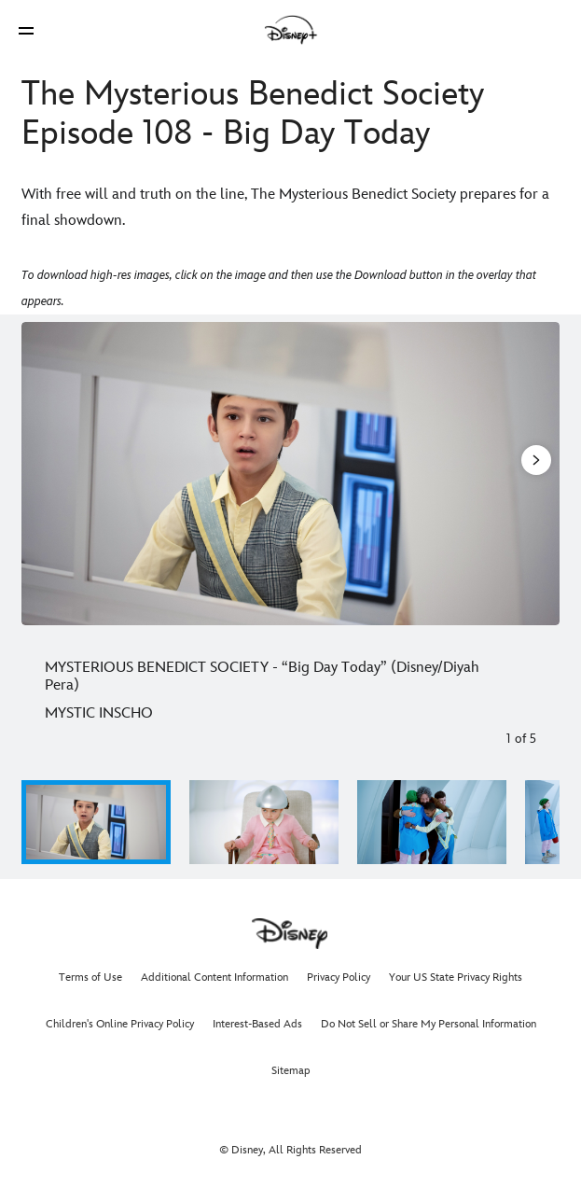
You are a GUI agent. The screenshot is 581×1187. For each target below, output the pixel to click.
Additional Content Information (214, 978)
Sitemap (291, 1071)
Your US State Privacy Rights (455, 978)
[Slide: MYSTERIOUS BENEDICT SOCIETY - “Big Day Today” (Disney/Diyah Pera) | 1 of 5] (290, 473)
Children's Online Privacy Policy (120, 1024)
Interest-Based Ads (257, 1024)
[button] (26, 30)
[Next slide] (535, 473)
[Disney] (291, 30)
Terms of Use (90, 978)
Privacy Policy (338, 978)
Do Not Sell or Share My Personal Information (428, 1024)
